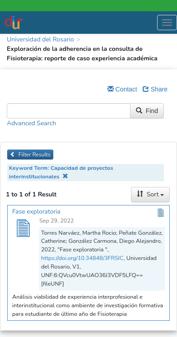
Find (147, 110)
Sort (150, 194)
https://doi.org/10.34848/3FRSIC (82, 258)
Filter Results (30, 154)
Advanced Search (31, 123)
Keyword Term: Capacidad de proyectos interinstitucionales (61, 172)
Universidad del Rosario (40, 39)
